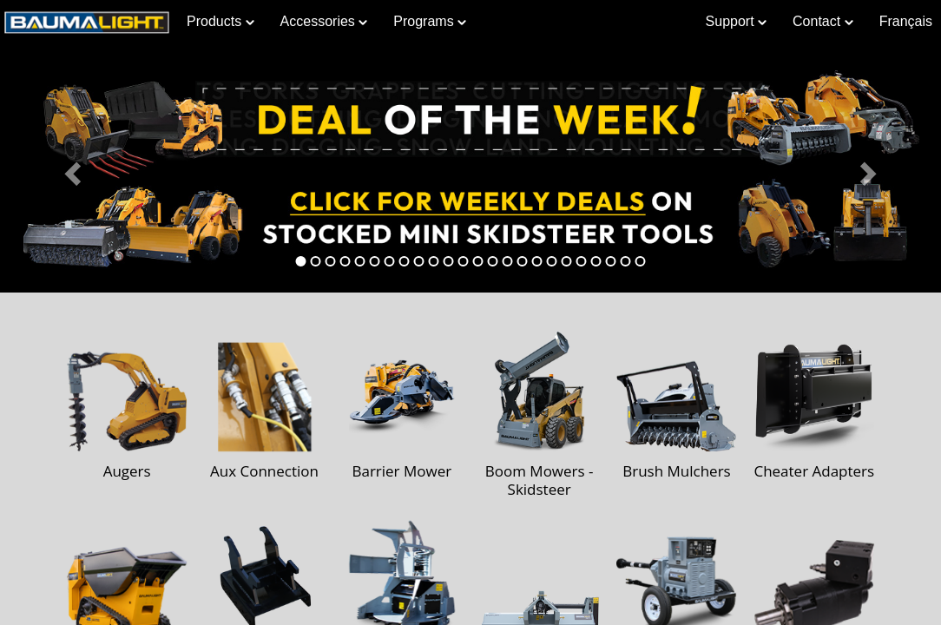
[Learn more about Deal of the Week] (470, 168)
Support (736, 21)
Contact (823, 21)
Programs (429, 21)
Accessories (324, 21)
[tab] (301, 261)
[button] (70, 168)
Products (220, 21)
